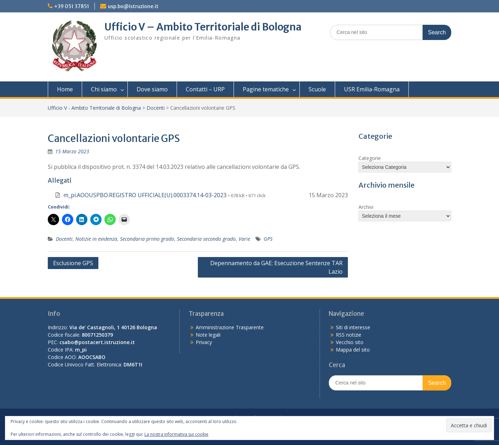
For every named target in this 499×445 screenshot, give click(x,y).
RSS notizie (348, 334)
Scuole (317, 89)
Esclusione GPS (73, 263)
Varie (244, 238)
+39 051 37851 (71, 6)
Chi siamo (104, 89)
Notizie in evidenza (96, 238)
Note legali (208, 334)
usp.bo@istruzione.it (133, 6)
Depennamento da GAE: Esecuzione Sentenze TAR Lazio (276, 267)
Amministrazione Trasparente (230, 327)
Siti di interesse (353, 327)
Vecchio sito (349, 342)
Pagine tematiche (266, 89)
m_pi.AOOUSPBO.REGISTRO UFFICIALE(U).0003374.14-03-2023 (144, 195)
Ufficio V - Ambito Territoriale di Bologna (94, 107)
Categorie (370, 158)
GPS (268, 238)
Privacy (204, 342)
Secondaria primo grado (147, 238)
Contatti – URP (205, 89)
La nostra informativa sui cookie (176, 434)
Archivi (366, 207)
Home (65, 89)
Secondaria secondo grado (206, 238)
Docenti (156, 107)
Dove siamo (152, 89)
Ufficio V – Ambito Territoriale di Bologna (203, 27)
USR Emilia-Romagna (372, 89)
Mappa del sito (353, 349)
